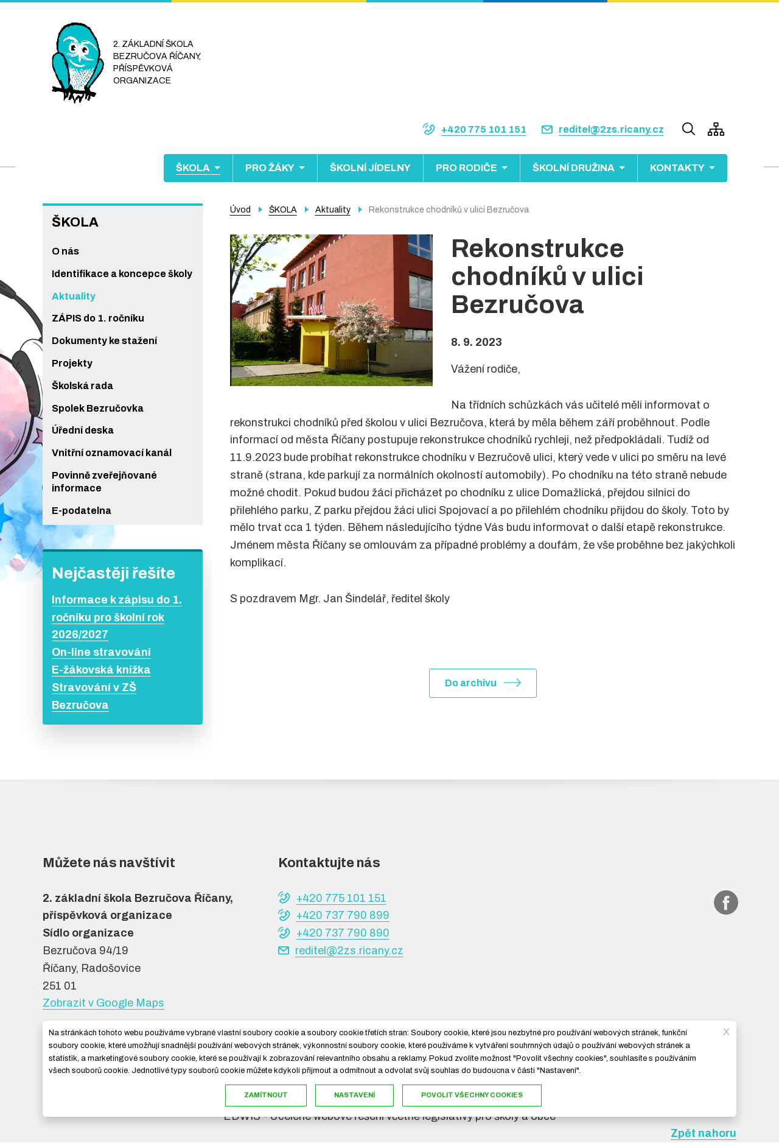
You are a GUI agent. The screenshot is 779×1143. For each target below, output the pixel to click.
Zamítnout (266, 1095)
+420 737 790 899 (343, 915)
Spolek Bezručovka (98, 408)
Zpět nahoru (703, 1133)
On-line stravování (101, 652)
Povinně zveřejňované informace (104, 481)
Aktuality (74, 296)
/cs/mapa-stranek (716, 129)
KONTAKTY (677, 168)
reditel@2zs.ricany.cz (611, 129)
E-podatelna (81, 510)
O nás (65, 251)
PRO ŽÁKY (270, 168)
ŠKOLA (193, 168)
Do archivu (471, 683)
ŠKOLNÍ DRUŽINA (574, 168)
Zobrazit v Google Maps (103, 1003)
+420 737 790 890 (343, 933)
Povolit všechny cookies (472, 1095)
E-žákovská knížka (101, 670)
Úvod (240, 209)
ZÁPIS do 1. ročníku (98, 318)
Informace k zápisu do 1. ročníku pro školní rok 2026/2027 (117, 617)
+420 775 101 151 (483, 129)
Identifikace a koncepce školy (122, 274)
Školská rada (82, 386)
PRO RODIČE (466, 168)
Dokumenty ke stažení (104, 341)
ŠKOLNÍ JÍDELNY (370, 168)
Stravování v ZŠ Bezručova (94, 696)
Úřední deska (83, 430)
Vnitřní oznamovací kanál (112, 453)
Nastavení (354, 1095)
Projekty (72, 363)
